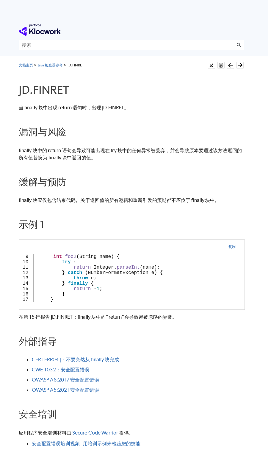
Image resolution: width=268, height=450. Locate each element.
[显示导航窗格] (241, 30)
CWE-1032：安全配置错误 (60, 370)
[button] (238, 45)
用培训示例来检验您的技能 (111, 443)
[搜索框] (131, 45)
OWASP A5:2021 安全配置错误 (65, 390)
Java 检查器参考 (50, 65)
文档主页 (26, 65)
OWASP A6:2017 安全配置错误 (65, 380)
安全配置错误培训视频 (56, 443)
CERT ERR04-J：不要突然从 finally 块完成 (75, 359)
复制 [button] (232, 247)
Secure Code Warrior (95, 433)
